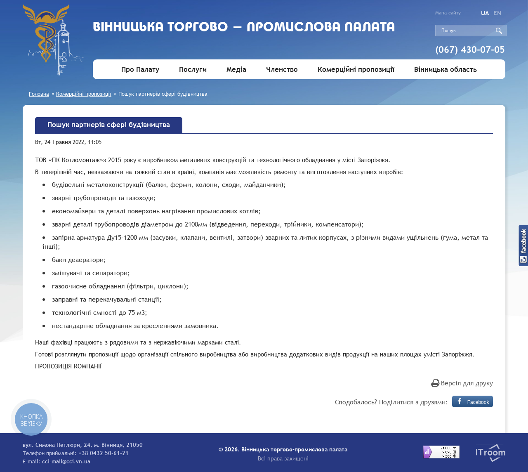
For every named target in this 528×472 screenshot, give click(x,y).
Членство (282, 69)
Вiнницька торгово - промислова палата (244, 27)
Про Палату (140, 69)
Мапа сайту (448, 12)
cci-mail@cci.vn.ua (66, 461)
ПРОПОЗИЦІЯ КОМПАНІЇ (68, 366)
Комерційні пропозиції (356, 69)
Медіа (236, 69)
